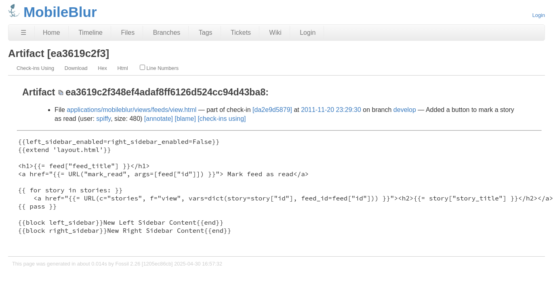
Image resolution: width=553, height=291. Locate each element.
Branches (167, 32)
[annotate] (158, 118)
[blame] (185, 118)
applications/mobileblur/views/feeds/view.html (131, 109)
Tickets (241, 32)
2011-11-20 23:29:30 (331, 109)
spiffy (103, 118)
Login (538, 15)
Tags (205, 32)
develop (404, 109)
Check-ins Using (35, 68)
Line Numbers (159, 68)
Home (51, 32)
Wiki (275, 32)
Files (128, 32)
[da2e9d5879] (272, 109)
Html (123, 68)
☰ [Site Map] (23, 32)
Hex (102, 68)
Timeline (90, 32)
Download (76, 68)
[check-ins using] (222, 118)
